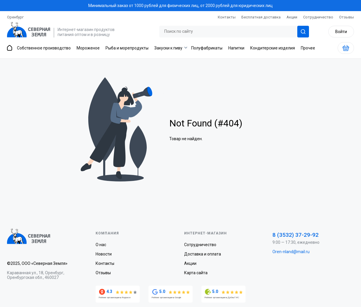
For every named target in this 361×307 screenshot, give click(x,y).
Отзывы (346, 17)
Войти (341, 31)
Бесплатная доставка (261, 17)
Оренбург (15, 17)
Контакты (227, 17)
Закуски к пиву (168, 48)
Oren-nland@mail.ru (291, 251)
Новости (104, 254)
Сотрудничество (318, 17)
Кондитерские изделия (272, 48)
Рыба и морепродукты (127, 48)
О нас (101, 244)
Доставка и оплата (202, 254)
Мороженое (88, 48)
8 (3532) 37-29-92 (295, 234)
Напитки (236, 48)
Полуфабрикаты (206, 48)
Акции (291, 17)
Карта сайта (196, 272)
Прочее (308, 48)
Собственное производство (44, 48)
